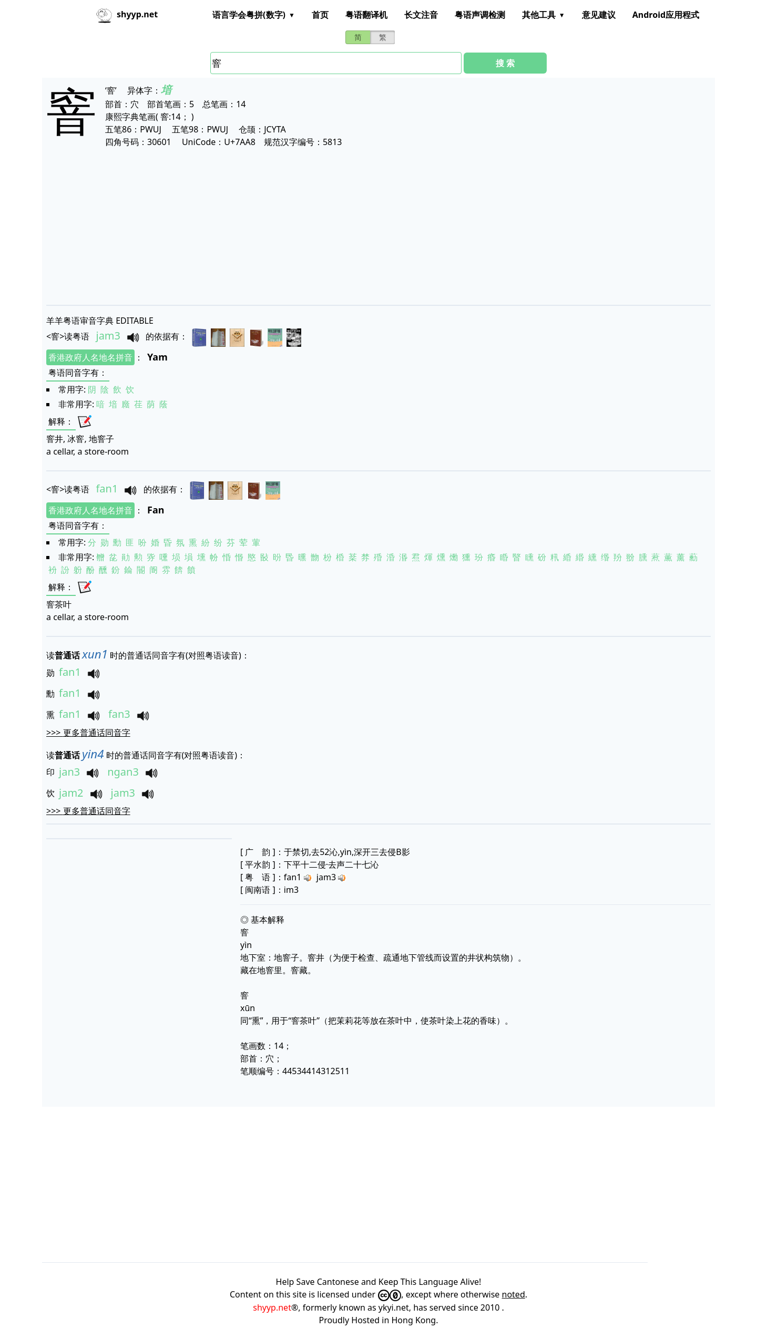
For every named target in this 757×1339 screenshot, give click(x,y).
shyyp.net (272, 1307)
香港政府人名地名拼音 (90, 357)
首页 (320, 14)
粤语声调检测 (480, 14)
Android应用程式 (665, 14)
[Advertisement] (361, 226)
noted (513, 1294)
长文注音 (421, 14)
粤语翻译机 (366, 14)
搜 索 (505, 63)
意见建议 (599, 14)
